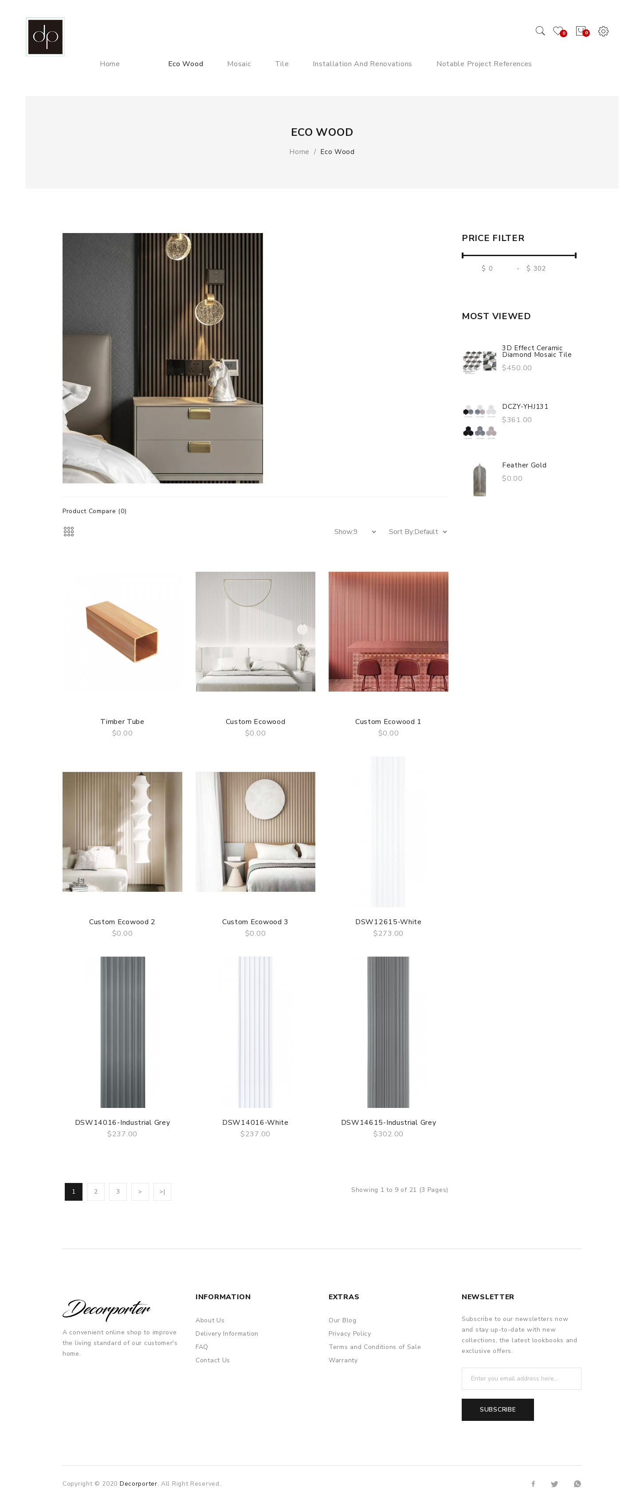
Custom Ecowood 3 (255, 922)
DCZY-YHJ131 (525, 406)
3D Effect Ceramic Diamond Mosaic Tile (537, 351)
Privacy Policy (350, 1333)
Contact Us (213, 1360)
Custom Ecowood (256, 722)
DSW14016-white (255, 1122)
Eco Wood (337, 151)
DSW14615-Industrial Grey (388, 1122)
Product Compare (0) (94, 511)
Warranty (343, 1360)
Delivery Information (227, 1333)
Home (299, 151)
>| (162, 1191)
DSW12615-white (388, 922)
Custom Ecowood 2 (122, 922)
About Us (210, 1320)
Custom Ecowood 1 (388, 722)
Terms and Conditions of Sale (375, 1347)
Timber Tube (122, 722)
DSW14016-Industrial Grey (122, 1122)
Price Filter (493, 238)
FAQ (202, 1347)
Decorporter (138, 1483)
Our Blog (343, 1320)
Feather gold (524, 465)
